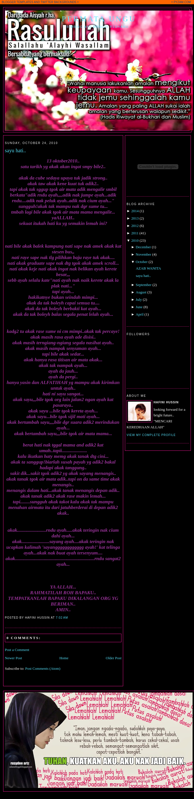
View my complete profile (151, 435)
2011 (135, 233)
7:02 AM (62, 617)
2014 (135, 211)
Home (64, 658)
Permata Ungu (99, 19)
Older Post (113, 658)
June (139, 307)
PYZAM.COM (182, 2)
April (139, 314)
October (142, 262)
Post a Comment (17, 650)
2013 (135, 218)
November (143, 254)
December (143, 247)
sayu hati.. (15, 150)
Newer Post (13, 658)
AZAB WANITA (148, 268)
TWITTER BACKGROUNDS (59, 2)
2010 (135, 240)
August (141, 292)
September (144, 285)
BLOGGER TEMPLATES (17, 2)
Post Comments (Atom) (43, 668)
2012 (135, 226)
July (139, 299)
